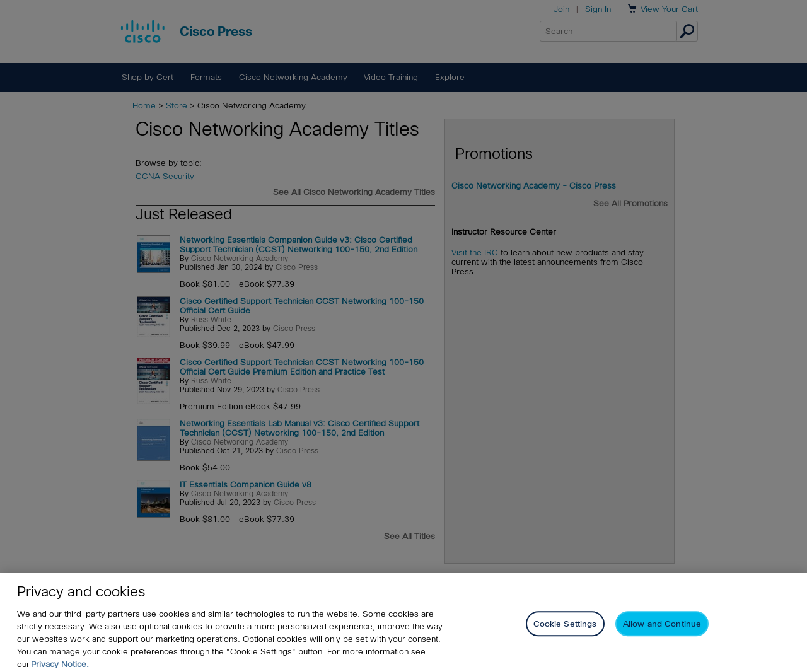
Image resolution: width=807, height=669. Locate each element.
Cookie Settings (565, 631)
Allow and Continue (662, 631)
